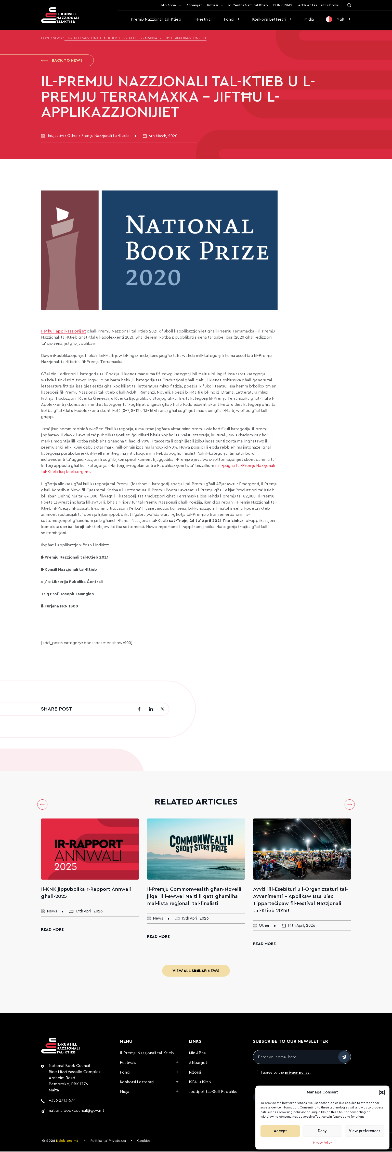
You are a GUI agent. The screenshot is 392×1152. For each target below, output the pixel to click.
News (57, 38)
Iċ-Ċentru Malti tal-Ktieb (248, 5)
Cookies (144, 1141)
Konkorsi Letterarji (269, 19)
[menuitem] (338, 19)
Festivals (128, 1063)
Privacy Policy (322, 1142)
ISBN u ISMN (282, 5)
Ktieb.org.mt (67, 1141)
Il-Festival (202, 19)
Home (45, 38)
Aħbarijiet (194, 5)
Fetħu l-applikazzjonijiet (63, 332)
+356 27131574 (62, 1101)
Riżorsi (212, 5)
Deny (322, 1131)
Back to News (62, 61)
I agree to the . (286, 1073)
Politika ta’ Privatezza (108, 1141)
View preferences (364, 1131)
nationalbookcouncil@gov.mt (76, 1111)
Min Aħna (168, 5)
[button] (381, 1092)
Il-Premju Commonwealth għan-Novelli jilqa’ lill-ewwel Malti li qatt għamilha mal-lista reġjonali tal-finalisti (194, 897)
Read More (52, 930)
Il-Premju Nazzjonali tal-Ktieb (147, 1053)
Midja (309, 19)
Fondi (229, 19)
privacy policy (297, 1073)
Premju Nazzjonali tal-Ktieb (156, 19)
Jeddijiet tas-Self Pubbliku (318, 5)
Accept (280, 1131)
